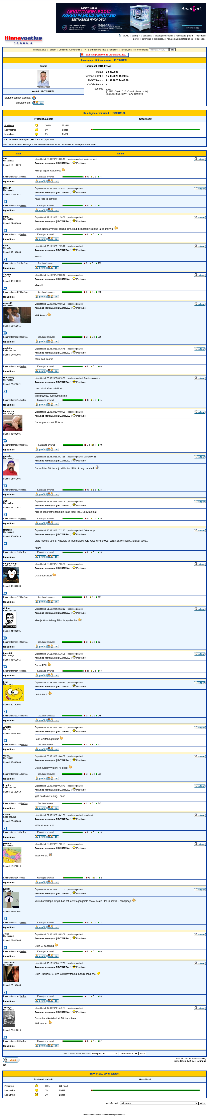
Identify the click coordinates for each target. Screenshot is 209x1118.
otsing (135, 35)
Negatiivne (9, 134)
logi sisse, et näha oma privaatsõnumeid (173, 39)
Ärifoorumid (74, 49)
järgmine (201, 1061)
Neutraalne (9, 130)
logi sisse (201, 39)
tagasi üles (9, 181)
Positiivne (9, 125)
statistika (147, 35)
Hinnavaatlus (39, 49)
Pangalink (113, 49)
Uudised (63, 49)
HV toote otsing (140, 49)
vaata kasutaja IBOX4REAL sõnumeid (124, 94)
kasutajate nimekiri (164, 35)
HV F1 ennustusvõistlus (94, 49)
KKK (126, 35)
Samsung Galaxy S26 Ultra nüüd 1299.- (106, 54)
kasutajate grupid (184, 35)
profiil (135, 39)
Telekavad (126, 49)
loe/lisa (23, 177)
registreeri (201, 35)
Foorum (52, 49)
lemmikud (146, 39)
